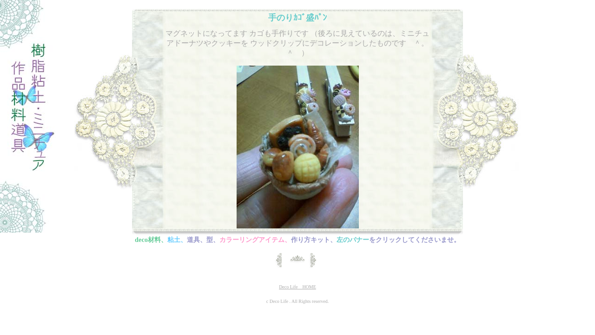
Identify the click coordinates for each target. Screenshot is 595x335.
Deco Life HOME (297, 286)
